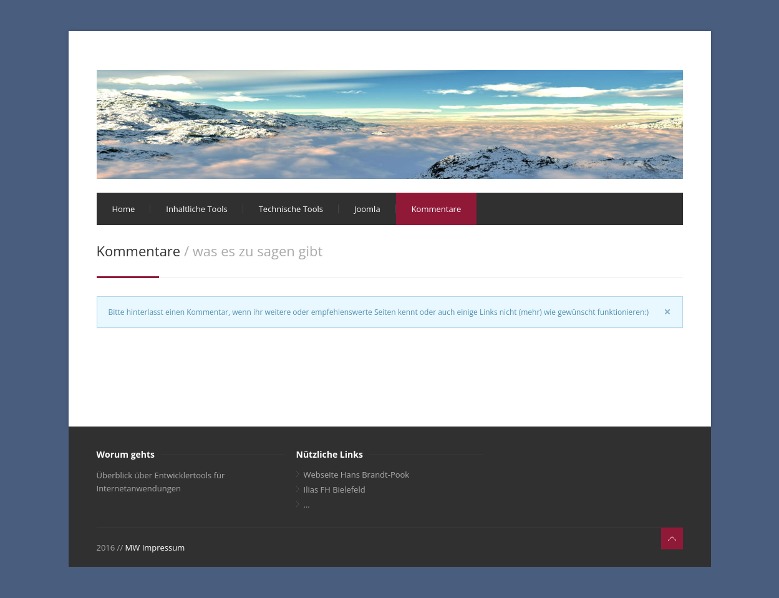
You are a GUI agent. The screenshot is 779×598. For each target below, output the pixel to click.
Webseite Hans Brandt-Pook (357, 474)
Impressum (163, 547)
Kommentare (437, 209)
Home (123, 209)
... (307, 504)
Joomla (367, 209)
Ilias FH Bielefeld (334, 489)
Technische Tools (291, 209)
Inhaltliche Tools (196, 209)
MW (132, 547)
